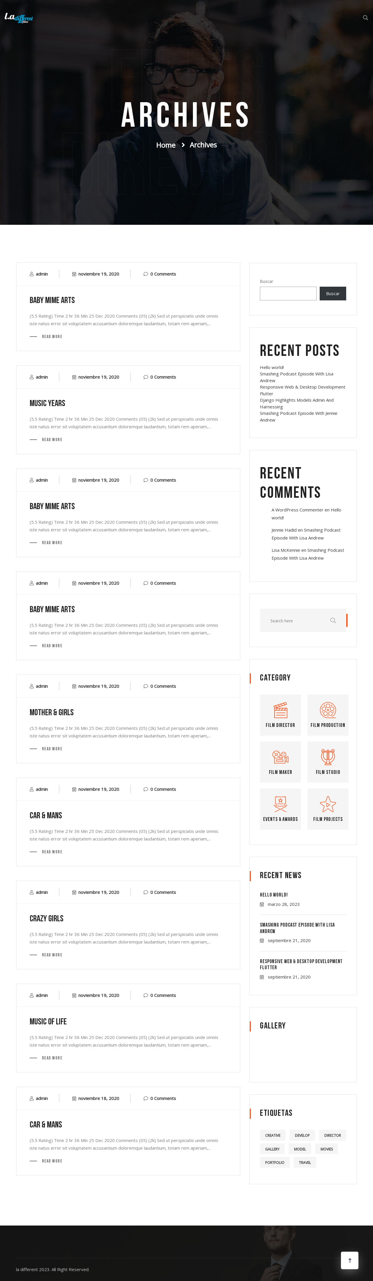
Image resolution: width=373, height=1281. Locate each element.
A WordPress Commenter (297, 510)
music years (47, 403)
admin (42, 274)
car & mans (46, 816)
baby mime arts (52, 300)
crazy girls (47, 919)
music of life (48, 1022)
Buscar (266, 281)
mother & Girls (52, 713)
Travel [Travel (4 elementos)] (305, 1162)
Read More (51, 337)
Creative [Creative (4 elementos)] (272, 1135)
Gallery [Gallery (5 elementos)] (272, 1149)
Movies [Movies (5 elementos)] (327, 1149)
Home (165, 144)
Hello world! (272, 367)
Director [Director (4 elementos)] (332, 1135)
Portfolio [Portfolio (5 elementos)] (274, 1162)
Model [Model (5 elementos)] (300, 1149)
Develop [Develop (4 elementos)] (302, 1135)
